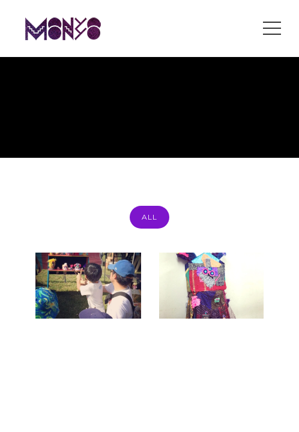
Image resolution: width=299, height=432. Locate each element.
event (274, 128)
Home (192, 128)
